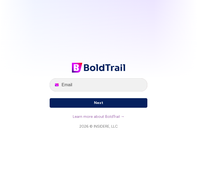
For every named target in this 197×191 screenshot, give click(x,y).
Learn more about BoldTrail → (99, 116)
